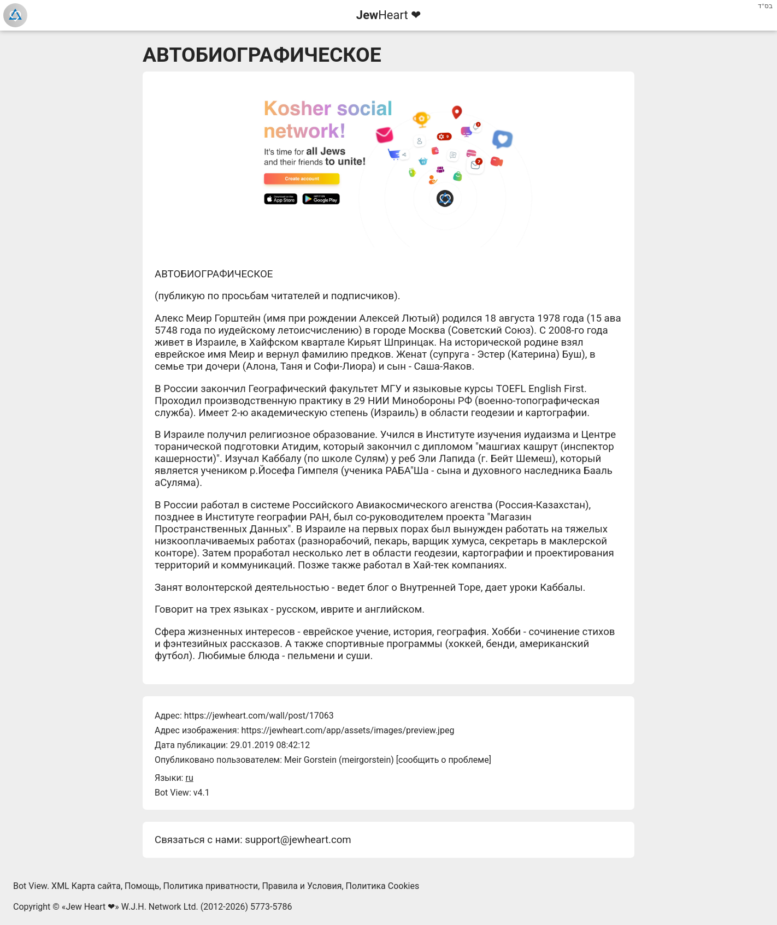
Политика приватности (210, 886)
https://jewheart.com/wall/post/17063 (259, 715)
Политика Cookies (383, 886)
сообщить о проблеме (443, 760)
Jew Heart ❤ (90, 907)
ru (189, 778)
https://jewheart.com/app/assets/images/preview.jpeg (347, 730)
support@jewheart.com (298, 840)
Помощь (142, 886)
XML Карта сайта (86, 886)
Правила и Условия (302, 886)
